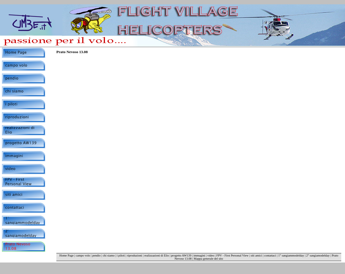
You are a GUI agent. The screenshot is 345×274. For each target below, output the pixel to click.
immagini (199, 255)
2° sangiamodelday (318, 255)
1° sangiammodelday (291, 255)
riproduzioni (134, 255)
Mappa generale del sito (208, 258)
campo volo (83, 255)
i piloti (121, 255)
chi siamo (108, 255)
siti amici (256, 255)
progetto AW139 (181, 255)
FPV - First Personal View (232, 255)
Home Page (67, 255)
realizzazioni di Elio (156, 255)
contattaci (270, 255)
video (210, 255)
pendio (96, 255)
